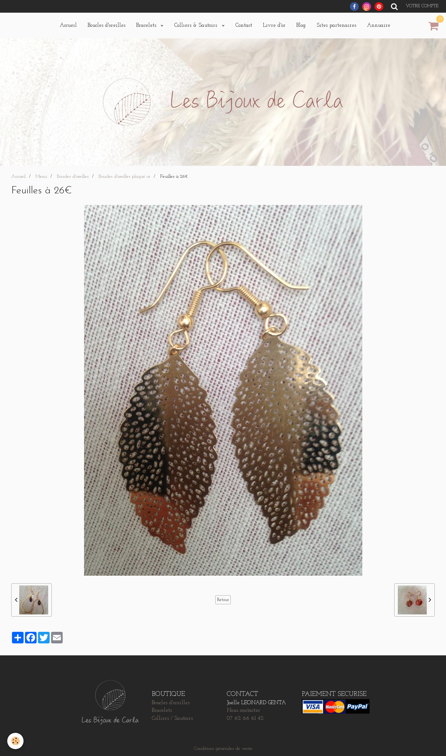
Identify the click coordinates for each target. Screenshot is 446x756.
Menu (41, 176)
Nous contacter (243, 710)
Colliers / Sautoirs (172, 718)
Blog (301, 25)
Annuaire (378, 25)
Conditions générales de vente (223, 748)
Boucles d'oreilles (106, 25)
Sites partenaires (336, 25)
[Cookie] (15, 741)
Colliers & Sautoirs (196, 25)
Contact (243, 25)
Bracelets (147, 25)
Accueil (68, 25)
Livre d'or (274, 25)
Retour (223, 599)
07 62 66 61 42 (245, 718)
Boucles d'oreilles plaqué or (124, 176)
